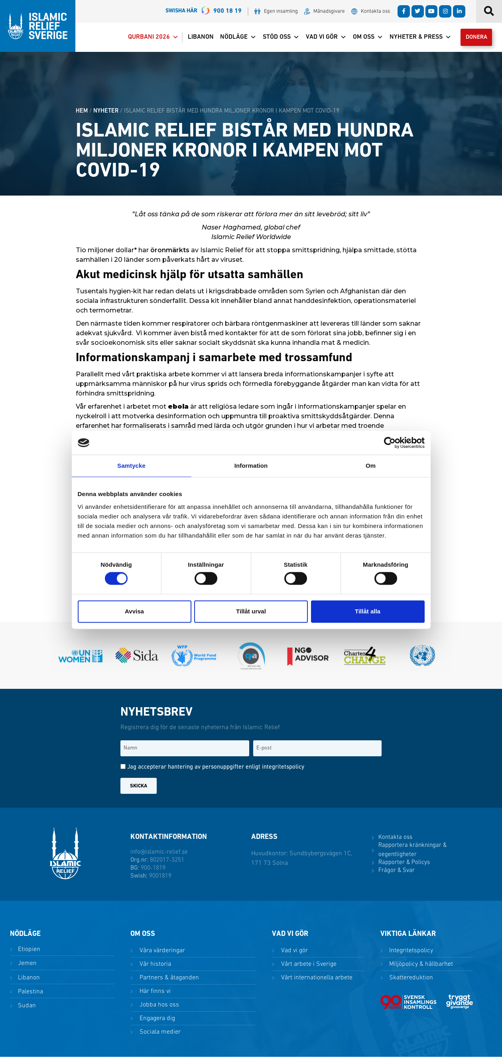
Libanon (195, 39)
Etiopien (28, 952)
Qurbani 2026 (147, 39)
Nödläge (232, 39)
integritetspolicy (283, 770)
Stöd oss (275, 39)
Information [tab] (251, 465)
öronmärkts (169, 253)
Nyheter (105, 114)
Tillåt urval (251, 611)
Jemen (26, 966)
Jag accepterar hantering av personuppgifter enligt (215, 770)
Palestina (29, 994)
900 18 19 (203, 11)
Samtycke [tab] (131, 465)
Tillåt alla (367, 611)
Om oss (362, 39)
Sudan (26, 1008)
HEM (82, 114)
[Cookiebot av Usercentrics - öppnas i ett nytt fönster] (390, 443)
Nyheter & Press (414, 39)
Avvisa (134, 611)
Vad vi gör (320, 39)
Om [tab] (371, 465)
